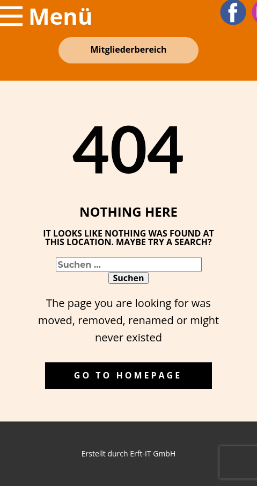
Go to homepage (128, 375)
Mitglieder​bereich (129, 49)
